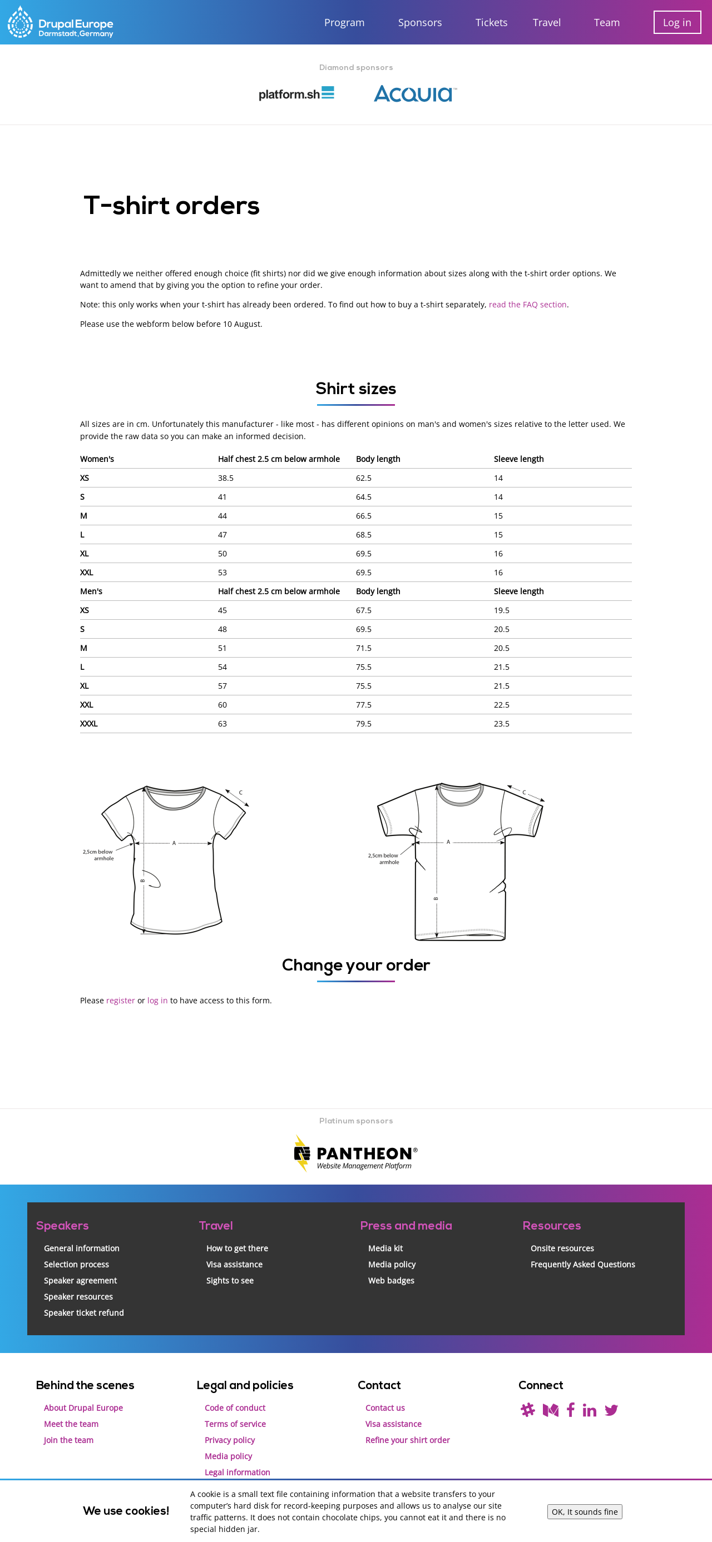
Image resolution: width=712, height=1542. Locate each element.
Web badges (391, 1279)
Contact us (385, 1406)
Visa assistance (234, 1263)
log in (157, 999)
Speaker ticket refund (84, 1311)
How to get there (237, 1247)
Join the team (68, 1439)
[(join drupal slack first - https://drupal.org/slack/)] (528, 1412)
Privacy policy (230, 1439)
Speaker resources (78, 1295)
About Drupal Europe (83, 1406)
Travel (547, 22)
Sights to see (230, 1279)
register (120, 999)
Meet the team (71, 1422)
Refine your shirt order (407, 1439)
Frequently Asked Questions (583, 1263)
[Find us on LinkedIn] (589, 1412)
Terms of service (235, 1422)
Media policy (392, 1263)
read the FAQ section (528, 304)
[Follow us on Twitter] (611, 1412)
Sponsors (420, 22)
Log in (677, 22)
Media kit (385, 1247)
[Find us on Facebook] (570, 1412)
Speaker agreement (80, 1279)
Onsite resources (562, 1247)
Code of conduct (235, 1406)
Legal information (237, 1471)
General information (82, 1247)
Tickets (492, 22)
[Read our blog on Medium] (550, 1412)
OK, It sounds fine (585, 1511)
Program (344, 22)
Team (607, 22)
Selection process (76, 1263)
